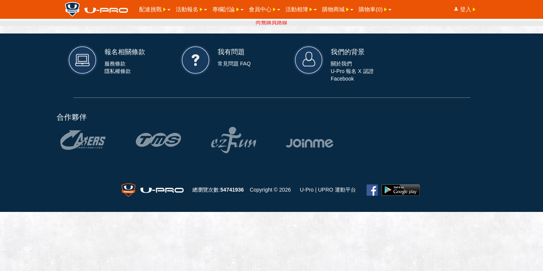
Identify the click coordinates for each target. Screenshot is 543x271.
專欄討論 (226, 9)
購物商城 (336, 9)
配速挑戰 (153, 9)
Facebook (342, 79)
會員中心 (263, 9)
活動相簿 (299, 9)
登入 (465, 9)
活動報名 (190, 9)
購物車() (373, 9)
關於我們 (341, 64)
